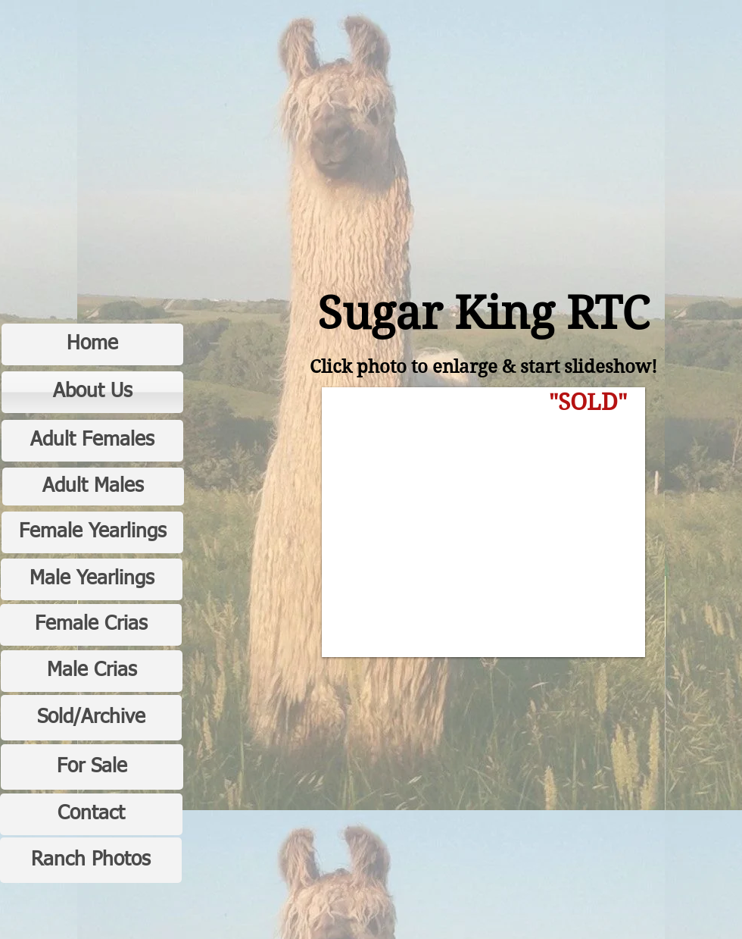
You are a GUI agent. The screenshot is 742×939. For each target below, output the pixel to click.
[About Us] (92, 392)
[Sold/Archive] (91, 717)
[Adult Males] (93, 486)
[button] (483, 522)
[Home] (92, 344)
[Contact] (91, 814)
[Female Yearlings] (92, 532)
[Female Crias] (91, 625)
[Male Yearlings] (91, 579)
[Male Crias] (91, 671)
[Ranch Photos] (91, 860)
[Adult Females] (92, 441)
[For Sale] (92, 767)
